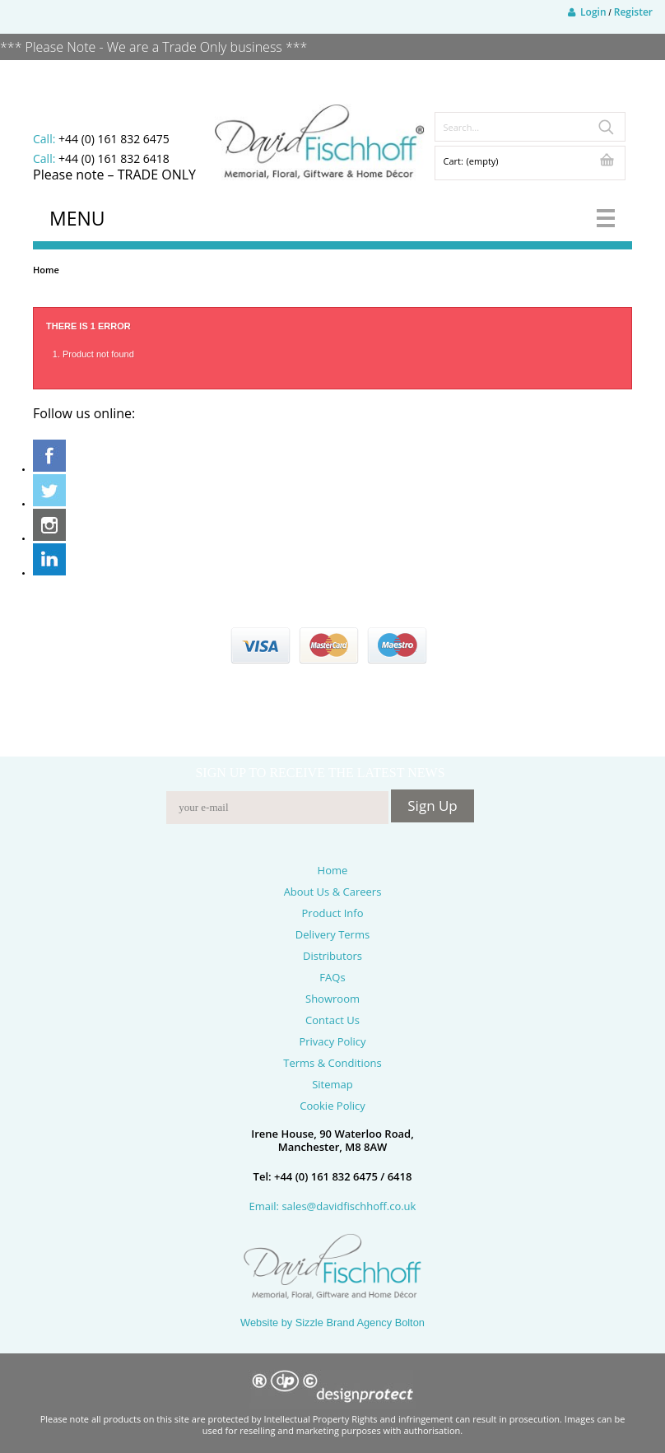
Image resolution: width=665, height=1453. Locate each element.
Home (46, 269)
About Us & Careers (333, 891)
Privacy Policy (332, 1041)
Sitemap (332, 1084)
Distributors (332, 955)
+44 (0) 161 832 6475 (114, 139)
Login (587, 12)
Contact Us (332, 1020)
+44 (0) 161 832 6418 (114, 158)
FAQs (332, 977)
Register (633, 12)
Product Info (333, 913)
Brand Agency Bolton (375, 1322)
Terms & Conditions (332, 1062)
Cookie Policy (332, 1105)
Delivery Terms (332, 934)
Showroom (332, 998)
